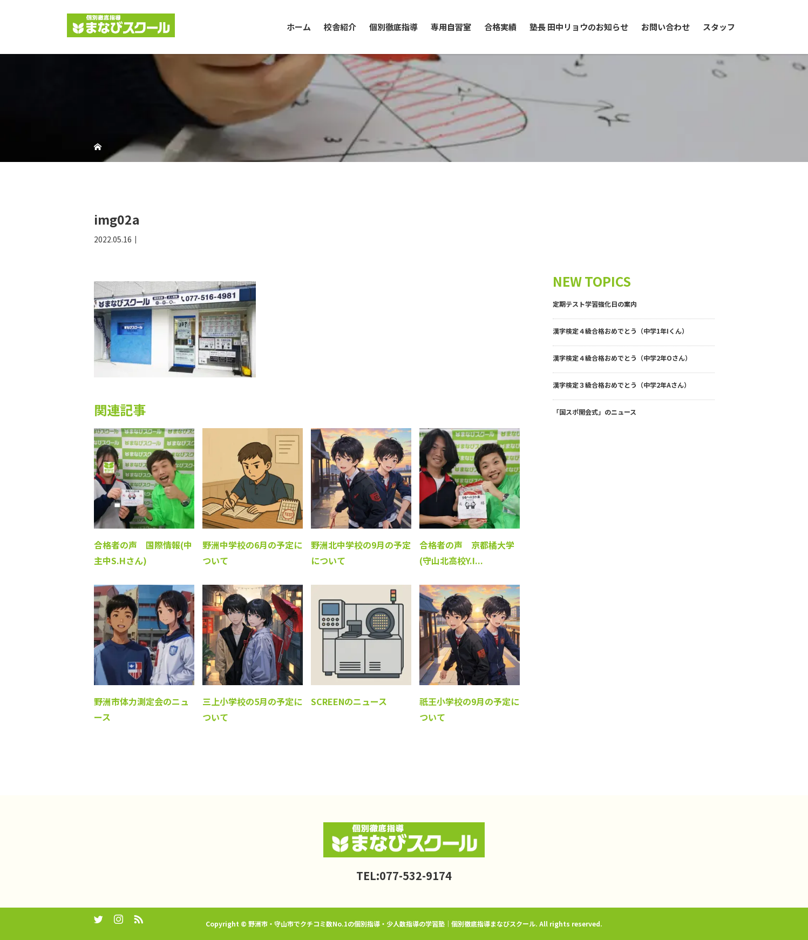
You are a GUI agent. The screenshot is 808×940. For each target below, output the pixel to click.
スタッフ (719, 26)
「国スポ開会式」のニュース (594, 411)
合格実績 (500, 26)
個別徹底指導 (393, 26)
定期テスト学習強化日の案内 (595, 303)
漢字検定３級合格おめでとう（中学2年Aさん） (621, 384)
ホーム (299, 26)
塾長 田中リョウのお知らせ (578, 26)
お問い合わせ (665, 26)
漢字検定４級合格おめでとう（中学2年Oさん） (622, 357)
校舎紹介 (340, 26)
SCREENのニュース (349, 701)
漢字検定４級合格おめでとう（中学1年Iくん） (620, 330)
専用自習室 (451, 26)
